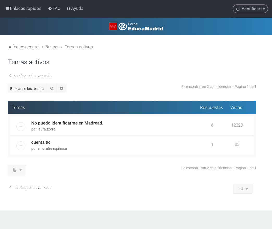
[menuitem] (55, 8)
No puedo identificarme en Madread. (67, 123)
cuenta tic (41, 142)
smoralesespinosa (52, 148)
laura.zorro (46, 129)
